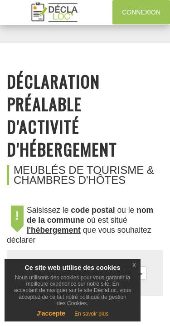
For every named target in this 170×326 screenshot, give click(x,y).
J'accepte (51, 313)
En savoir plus (91, 314)
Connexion (141, 12)
